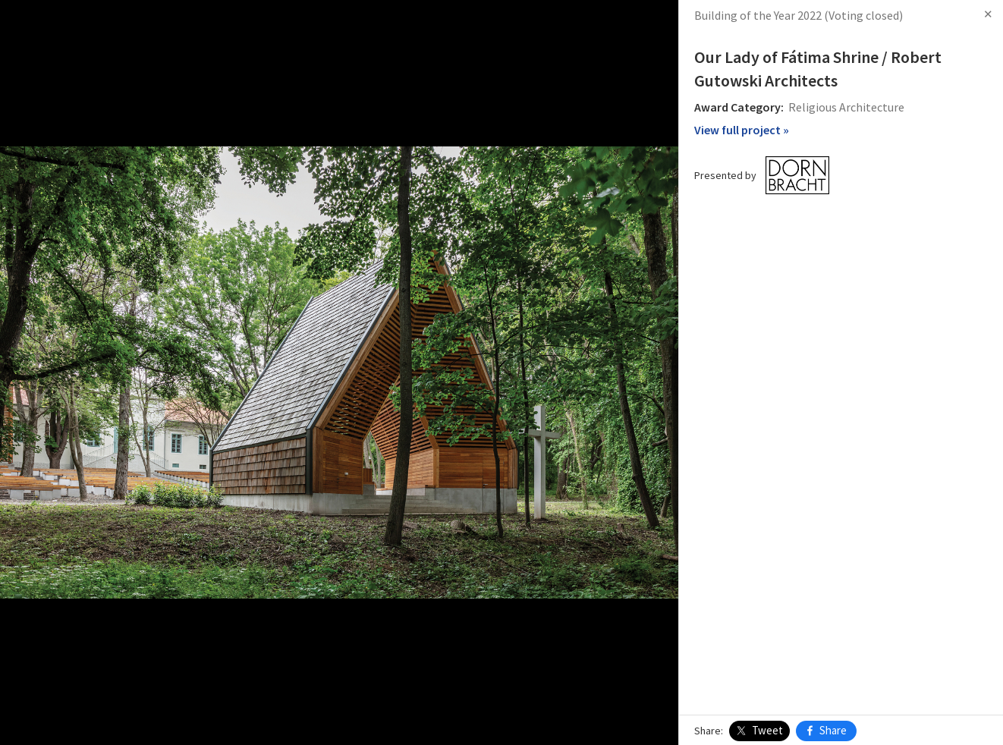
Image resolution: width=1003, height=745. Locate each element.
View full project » (741, 129)
